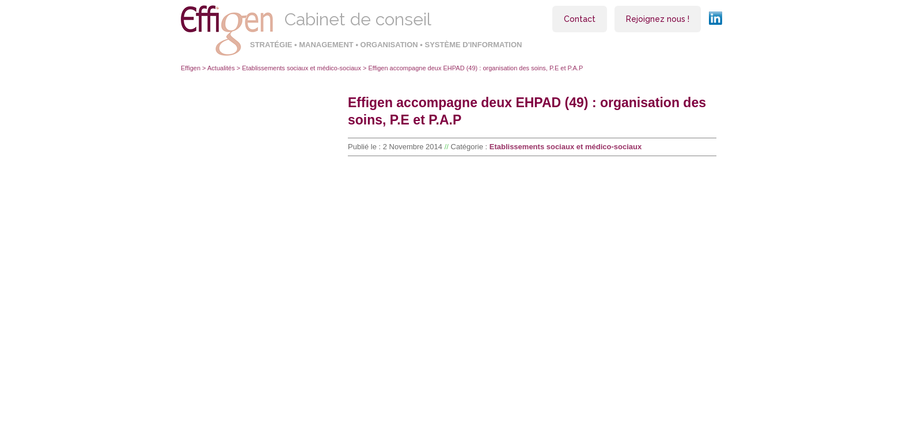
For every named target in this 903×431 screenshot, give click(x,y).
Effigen (190, 68)
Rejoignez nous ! (657, 19)
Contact (579, 19)
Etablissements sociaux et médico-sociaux (301, 68)
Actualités (221, 68)
